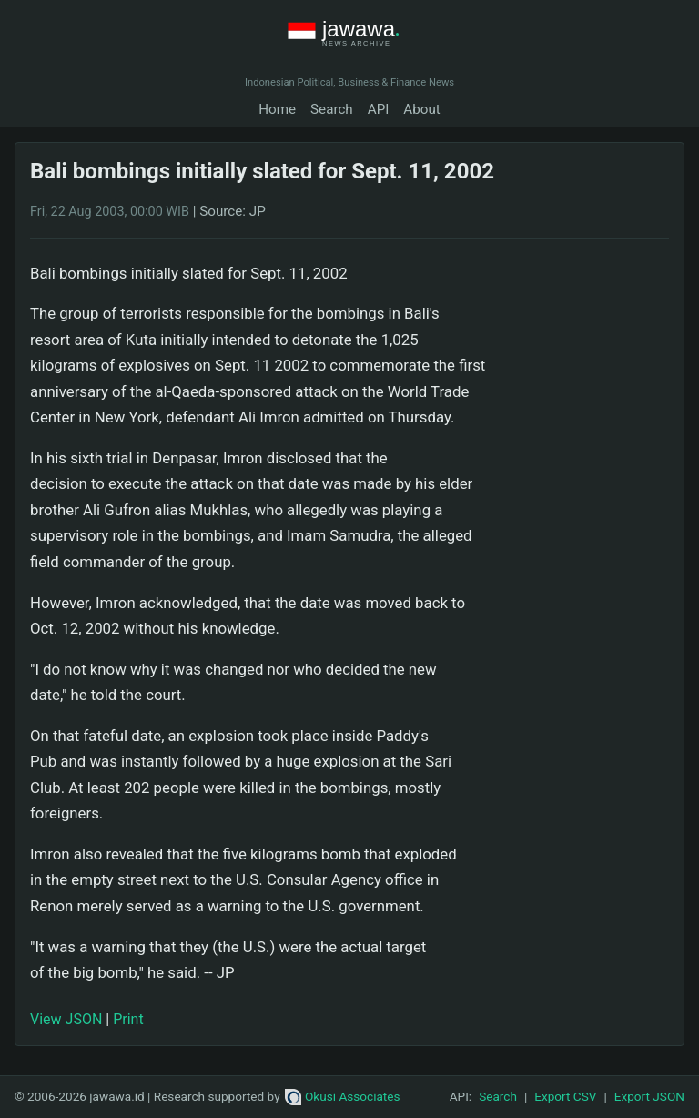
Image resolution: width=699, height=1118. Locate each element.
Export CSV (565, 1096)
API (379, 109)
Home (277, 109)
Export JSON (649, 1096)
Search (331, 109)
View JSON (66, 1019)
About (421, 109)
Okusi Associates (342, 1096)
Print (128, 1019)
